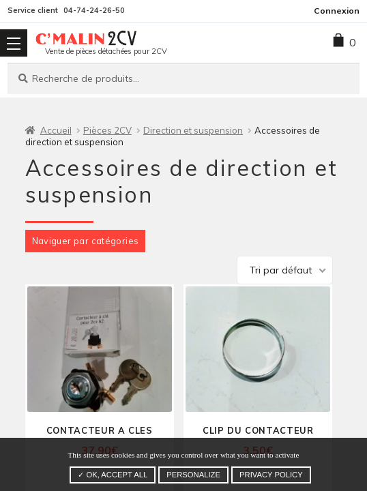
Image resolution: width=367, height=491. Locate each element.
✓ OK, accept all (112, 475)
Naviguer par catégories (85, 240)
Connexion (336, 10)
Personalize (193, 475)
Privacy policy (271, 475)
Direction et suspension (193, 130)
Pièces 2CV (107, 130)
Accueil (56, 130)
